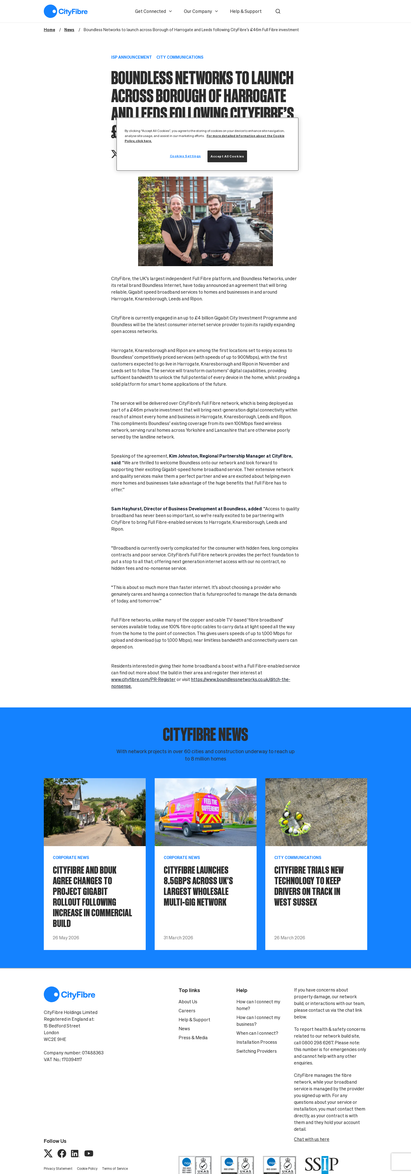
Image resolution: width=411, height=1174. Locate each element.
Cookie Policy (87, 1168)
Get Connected (154, 11)
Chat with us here (311, 1139)
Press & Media (193, 1037)
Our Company (201, 11)
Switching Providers (256, 1051)
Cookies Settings (185, 156)
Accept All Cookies (227, 156)
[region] (207, 144)
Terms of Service (115, 1168)
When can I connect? (257, 1033)
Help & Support (246, 11)
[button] (278, 11)
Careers (187, 1010)
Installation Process (256, 1042)
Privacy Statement (58, 1168)
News (184, 1028)
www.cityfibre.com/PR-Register (143, 679)
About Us (188, 1001)
